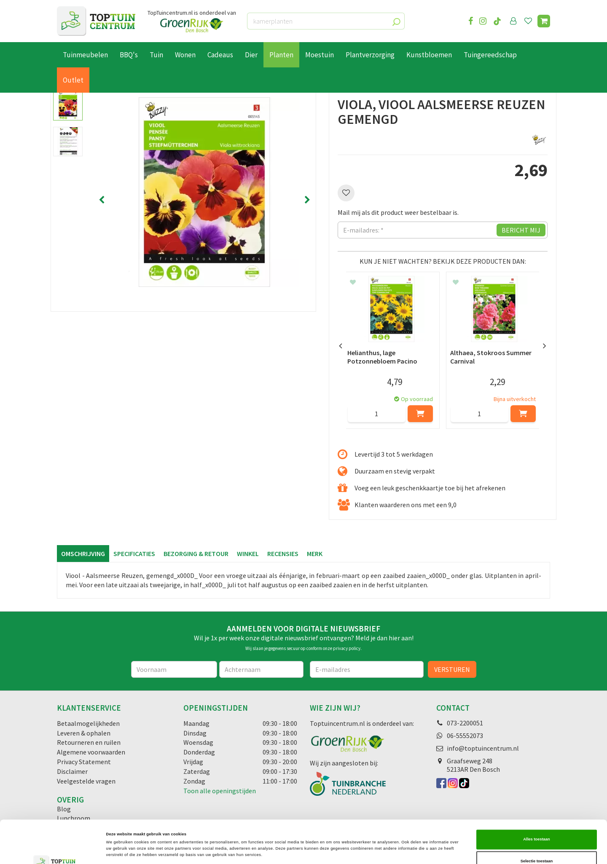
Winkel (248, 553)
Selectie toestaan (537, 818)
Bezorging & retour (196, 553)
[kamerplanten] (326, 21)
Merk (314, 553)
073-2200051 (465, 723)
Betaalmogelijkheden (88, 723)
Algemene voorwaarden (91, 752)
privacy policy (346, 648)
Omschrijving (83, 553)
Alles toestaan (536, 796)
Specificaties (134, 553)
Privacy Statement (84, 761)
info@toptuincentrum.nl (483, 748)
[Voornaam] (174, 669)
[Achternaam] (261, 669)
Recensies (282, 553)
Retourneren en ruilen (89, 742)
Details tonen (358, 850)
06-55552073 (465, 735)
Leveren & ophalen (83, 733)
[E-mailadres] (367, 669)
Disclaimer (72, 771)
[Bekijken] (543, 21)
